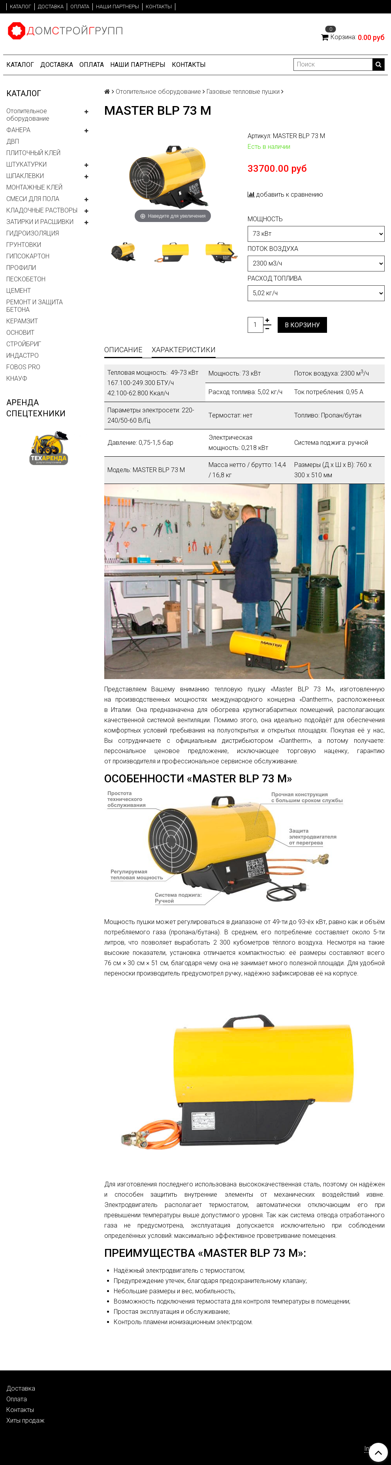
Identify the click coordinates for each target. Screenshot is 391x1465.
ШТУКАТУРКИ (26, 164)
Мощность (265, 219)
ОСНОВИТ (20, 332)
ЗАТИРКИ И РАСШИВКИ (39, 222)
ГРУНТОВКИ (23, 245)
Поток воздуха (273, 248)
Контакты (159, 6)
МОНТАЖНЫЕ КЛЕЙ (34, 187)
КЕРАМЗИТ (22, 321)
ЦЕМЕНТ (18, 290)
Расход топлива (275, 278)
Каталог (20, 6)
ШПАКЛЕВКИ (25, 176)
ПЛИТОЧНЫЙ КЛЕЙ (33, 153)
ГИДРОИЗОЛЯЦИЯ (32, 233)
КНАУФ (16, 378)
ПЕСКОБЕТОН (25, 279)
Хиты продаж (25, 1420)
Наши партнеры (117, 6)
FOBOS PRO (23, 367)
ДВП (12, 141)
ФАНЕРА (18, 130)
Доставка (51, 6)
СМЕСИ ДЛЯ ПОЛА (32, 199)
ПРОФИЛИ (21, 267)
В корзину (302, 325)
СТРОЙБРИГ (23, 344)
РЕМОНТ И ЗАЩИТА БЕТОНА (34, 305)
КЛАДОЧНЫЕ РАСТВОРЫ (41, 210)
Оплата (79, 6)
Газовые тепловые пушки (243, 91)
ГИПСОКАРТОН (27, 256)
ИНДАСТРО (22, 355)
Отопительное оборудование (27, 114)
